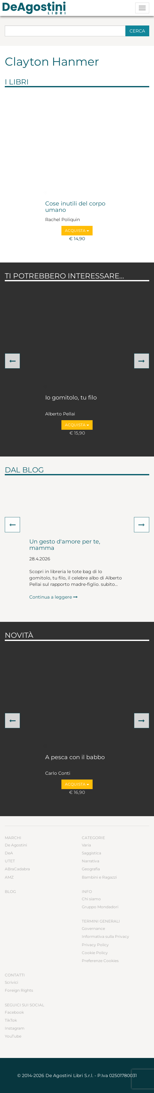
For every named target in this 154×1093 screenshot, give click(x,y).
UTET (10, 861)
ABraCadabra (17, 868)
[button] (12, 361)
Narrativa (90, 861)
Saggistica (91, 853)
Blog (10, 891)
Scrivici (11, 982)
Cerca (137, 31)
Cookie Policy (95, 952)
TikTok (11, 1020)
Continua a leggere (53, 597)
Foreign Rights (19, 990)
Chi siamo (91, 898)
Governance (93, 928)
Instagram (14, 1028)
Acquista (77, 230)
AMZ (9, 877)
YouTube (13, 1036)
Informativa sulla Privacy (105, 936)
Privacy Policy (95, 944)
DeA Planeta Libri (36, 8)
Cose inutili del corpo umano (75, 207)
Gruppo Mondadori (100, 906)
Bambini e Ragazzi (99, 877)
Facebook (14, 1012)
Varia (86, 845)
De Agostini (16, 845)
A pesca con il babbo (75, 757)
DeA (9, 853)
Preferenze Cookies (100, 960)
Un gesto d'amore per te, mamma (64, 545)
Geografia (91, 868)
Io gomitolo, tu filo (71, 398)
